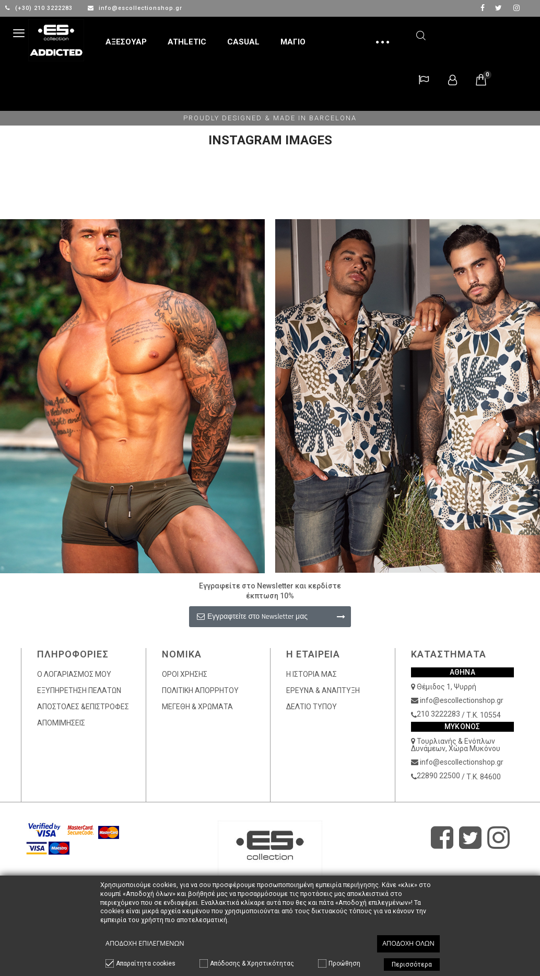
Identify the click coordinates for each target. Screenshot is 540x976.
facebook (482, 8)
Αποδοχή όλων (408, 943)
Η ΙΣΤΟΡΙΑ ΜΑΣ (311, 674)
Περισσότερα (412, 964)
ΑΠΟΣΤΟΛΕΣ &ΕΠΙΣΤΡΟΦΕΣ (83, 706)
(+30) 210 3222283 (40, 8)
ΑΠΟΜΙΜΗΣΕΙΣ (61, 723)
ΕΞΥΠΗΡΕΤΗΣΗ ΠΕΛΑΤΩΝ (79, 690)
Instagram (516, 8)
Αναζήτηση (421, 34)
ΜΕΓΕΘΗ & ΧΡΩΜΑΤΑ (197, 706)
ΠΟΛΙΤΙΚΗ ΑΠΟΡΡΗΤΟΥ (200, 690)
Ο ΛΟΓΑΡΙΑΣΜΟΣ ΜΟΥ (74, 674)
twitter (498, 8)
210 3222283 (438, 714)
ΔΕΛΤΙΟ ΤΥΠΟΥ (311, 706)
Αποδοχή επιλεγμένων (144, 943)
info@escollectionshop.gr (135, 8)
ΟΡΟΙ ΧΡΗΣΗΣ (184, 674)
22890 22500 (438, 775)
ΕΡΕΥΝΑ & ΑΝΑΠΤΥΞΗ (323, 690)
